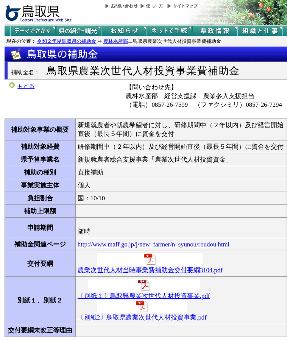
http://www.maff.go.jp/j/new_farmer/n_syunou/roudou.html (153, 244)
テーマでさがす (33, 31)
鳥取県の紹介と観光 (78, 31)
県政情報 (214, 31)
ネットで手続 (169, 31)
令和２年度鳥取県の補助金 (66, 41)
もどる (25, 86)
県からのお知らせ (124, 31)
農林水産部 (115, 41)
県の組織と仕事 (260, 31)
